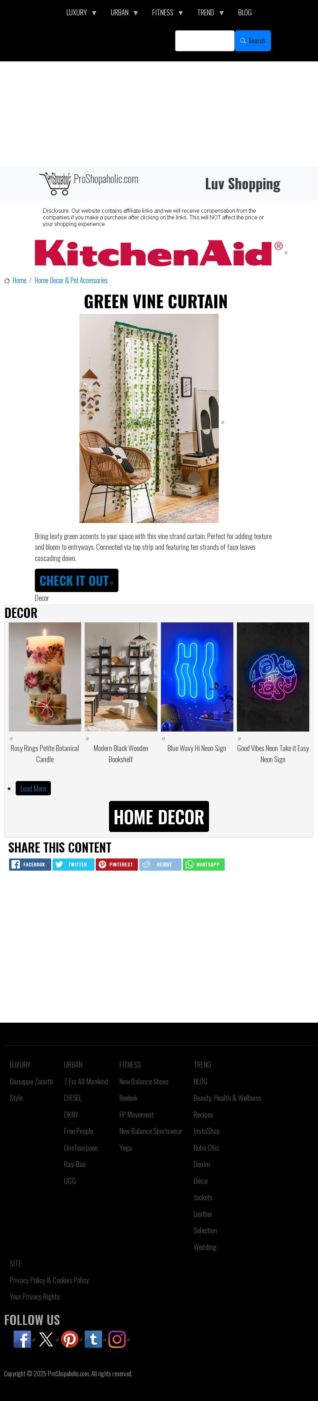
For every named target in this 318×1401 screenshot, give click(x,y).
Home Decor (159, 816)
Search (257, 40)
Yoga (125, 1147)
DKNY (71, 1114)
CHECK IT (76, 580)
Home (19, 280)
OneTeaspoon (81, 1147)
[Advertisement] (159, 113)
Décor (201, 1180)
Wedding (205, 1246)
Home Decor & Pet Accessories (71, 280)
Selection (205, 1230)
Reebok (128, 1097)
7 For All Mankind (86, 1081)
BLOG (201, 1081)
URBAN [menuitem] (121, 14)
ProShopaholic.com (88, 183)
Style (16, 1097)
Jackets (203, 1196)
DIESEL (73, 1097)
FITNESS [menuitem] (165, 14)
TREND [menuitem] (207, 14)
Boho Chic (206, 1147)
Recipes (203, 1114)
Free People (78, 1130)
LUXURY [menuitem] (78, 14)
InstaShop (207, 1130)
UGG (70, 1180)
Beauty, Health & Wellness (227, 1097)
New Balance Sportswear (151, 1130)
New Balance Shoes (144, 1081)
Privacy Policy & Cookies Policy (49, 1279)
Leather (203, 1213)
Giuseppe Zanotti (31, 1081)
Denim (202, 1163)
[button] (159, 815)
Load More (33, 788)
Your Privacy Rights (35, 1296)
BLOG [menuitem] (245, 12)
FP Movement (136, 1114)
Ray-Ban (75, 1163)
